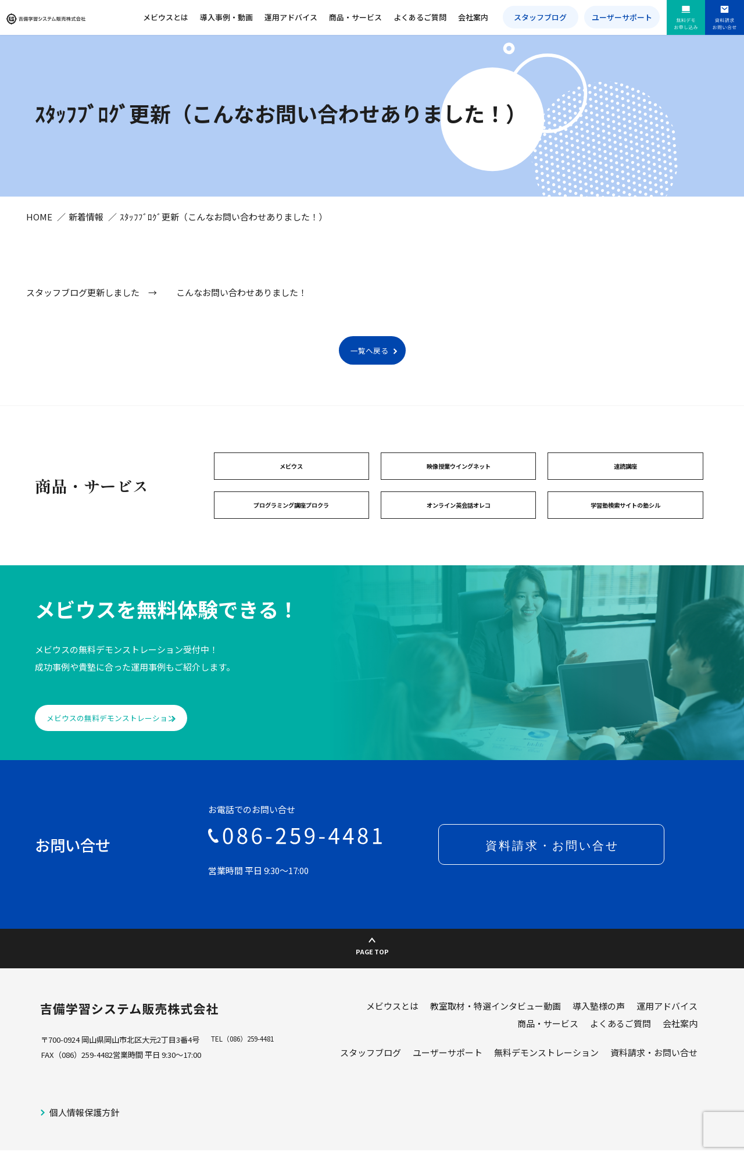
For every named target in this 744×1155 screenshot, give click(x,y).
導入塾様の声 (599, 1016)
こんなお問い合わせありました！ (241, 298)
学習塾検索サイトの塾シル (625, 516)
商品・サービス (363, 17)
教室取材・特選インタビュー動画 (495, 1016)
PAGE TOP (372, 954)
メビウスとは (177, 17)
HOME (39, 222)
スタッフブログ (545, 17)
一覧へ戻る (369, 356)
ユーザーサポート (625, 17)
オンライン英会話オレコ (458, 516)
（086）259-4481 (254, 1049)
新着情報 (86, 222)
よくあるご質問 (426, 17)
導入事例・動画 (236, 17)
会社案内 (478, 17)
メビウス (291, 474)
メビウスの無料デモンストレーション (127, 731)
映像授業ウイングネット (458, 474)
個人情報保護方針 (84, 1121)
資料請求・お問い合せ (654, 1062)
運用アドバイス (300, 17)
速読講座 (625, 474)
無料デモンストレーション (546, 1062)
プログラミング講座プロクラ (291, 516)
